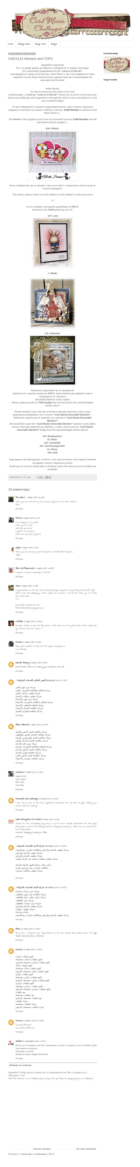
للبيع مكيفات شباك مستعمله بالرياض (32, 971)
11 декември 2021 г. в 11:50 (34, 1041)
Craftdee (19, 621)
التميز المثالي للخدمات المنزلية (32, 680)
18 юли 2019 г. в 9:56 (38, 662)
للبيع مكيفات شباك (24, 965)
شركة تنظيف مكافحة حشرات (29, 871)
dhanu (18, 929)
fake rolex (20, 782)
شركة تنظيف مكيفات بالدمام (29, 696)
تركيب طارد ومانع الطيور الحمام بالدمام (33, 865)
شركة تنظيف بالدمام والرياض (29, 853)
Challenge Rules (24, 44)
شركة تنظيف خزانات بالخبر (28, 693)
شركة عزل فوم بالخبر (26, 687)
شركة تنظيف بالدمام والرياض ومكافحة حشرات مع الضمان (42, 850)
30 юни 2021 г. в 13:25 (30, 929)
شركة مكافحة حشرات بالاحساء (30, 758)
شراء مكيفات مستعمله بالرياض (30, 1007)
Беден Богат (38, 1054)
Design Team (40, 44)
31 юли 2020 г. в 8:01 (50, 819)
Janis (18, 586)
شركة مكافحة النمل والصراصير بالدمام (33, 738)
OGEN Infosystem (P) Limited (28, 819)
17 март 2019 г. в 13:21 (32, 642)
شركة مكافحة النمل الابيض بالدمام (31, 749)
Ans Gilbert (21, 497)
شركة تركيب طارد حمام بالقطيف (31, 897)
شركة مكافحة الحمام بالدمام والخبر (32, 740)
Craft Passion (71, 110)
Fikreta (19, 518)
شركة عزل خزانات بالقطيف (28, 903)
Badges (54, 44)
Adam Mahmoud (22, 724)
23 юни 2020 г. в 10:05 (48, 798)
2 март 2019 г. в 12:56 (44, 568)
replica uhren (21, 776)
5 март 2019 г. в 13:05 (33, 621)
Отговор (19, 508)
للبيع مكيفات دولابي (24, 974)
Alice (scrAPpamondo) (25, 568)
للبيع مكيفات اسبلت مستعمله (29, 959)
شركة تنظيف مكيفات (25, 909)
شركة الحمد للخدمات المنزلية (30, 846)
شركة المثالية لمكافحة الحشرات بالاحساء (34, 702)
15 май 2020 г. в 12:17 (34, 772)
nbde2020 (20, 772)
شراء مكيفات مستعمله (26, 1004)
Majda (18, 547)
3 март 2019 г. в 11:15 (29, 586)
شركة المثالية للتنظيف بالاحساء (30, 705)
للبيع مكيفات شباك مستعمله (28, 968)
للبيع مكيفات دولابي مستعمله (29, 977)
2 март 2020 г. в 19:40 (39, 724)
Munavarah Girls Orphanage (27, 798)
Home (10, 44)
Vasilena (19, 1041)
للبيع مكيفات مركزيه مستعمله (29, 986)
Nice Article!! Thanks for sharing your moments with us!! (40, 667)
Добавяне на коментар (20, 1065)
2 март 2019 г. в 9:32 (29, 547)
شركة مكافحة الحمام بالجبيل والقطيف (33, 735)
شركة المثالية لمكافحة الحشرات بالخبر (33, 690)
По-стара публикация (86, 1149)
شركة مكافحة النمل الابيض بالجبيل (31, 732)
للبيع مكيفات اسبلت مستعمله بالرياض (33, 962)
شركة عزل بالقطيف (25, 900)
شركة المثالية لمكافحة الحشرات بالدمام (34, 747)
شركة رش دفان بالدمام (26, 743)
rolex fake (20, 785)
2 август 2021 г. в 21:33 (34, 1020)
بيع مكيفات (20, 992)
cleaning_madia (22, 912)
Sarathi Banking (22, 662)
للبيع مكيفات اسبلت (24, 956)
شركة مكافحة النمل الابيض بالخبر (31, 755)
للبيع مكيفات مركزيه (25, 983)
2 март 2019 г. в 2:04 (31, 518)
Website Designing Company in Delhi (31, 832)
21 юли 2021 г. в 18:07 (33, 949)
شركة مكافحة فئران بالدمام (28, 752)
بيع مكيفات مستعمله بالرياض (29, 998)
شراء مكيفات (22, 1001)
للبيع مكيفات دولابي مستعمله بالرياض (32, 980)
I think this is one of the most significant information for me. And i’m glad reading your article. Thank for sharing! (56, 804)
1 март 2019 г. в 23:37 (36, 497)
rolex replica (21, 779)
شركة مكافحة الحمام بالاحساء (29, 708)
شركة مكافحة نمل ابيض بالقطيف (31, 894)
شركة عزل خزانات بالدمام (28, 891)
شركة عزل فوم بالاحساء (27, 699)
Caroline (19, 642)
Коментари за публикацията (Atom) (38, 1154)
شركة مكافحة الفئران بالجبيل (29, 711)
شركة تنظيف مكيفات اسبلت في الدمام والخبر (37, 859)
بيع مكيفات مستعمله (25, 995)
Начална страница (42, 1149)
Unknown (19, 949)
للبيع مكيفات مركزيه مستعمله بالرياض (33, 989)
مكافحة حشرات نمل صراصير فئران (32, 868)
